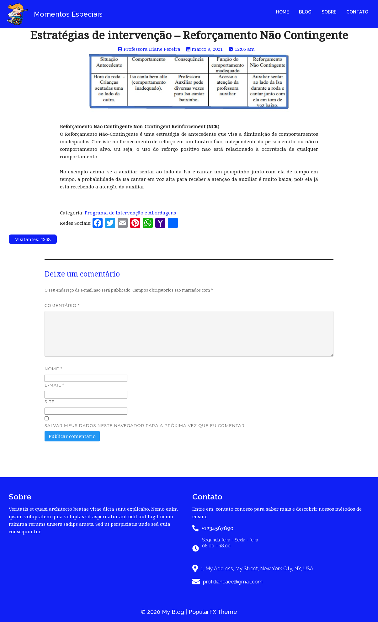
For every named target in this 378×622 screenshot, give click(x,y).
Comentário (62, 305)
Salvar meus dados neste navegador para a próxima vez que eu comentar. (145, 425)
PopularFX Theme (213, 612)
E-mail (54, 384)
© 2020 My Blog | (165, 612)
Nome (53, 368)
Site (50, 401)
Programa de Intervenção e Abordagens (130, 212)
